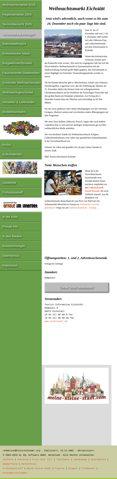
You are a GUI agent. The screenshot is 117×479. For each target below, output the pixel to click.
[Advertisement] (77, 231)
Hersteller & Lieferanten (19, 102)
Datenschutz (11, 255)
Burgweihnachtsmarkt (17, 63)
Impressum (10, 265)
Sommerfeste (10, 464)
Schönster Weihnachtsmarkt (22, 82)
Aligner (73, 468)
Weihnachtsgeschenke (18, 92)
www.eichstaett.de (56, 321)
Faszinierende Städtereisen (21, 73)
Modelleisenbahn (14, 112)
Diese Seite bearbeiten (77, 287)
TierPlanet (63, 459)
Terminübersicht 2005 (17, 24)
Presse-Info (10, 226)
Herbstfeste (28, 464)
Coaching (23, 459)
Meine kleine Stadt (39, 468)
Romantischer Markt (16, 53)
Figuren (59, 468)
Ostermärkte (98, 459)
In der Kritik (10, 217)
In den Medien (12, 236)
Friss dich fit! (42, 459)
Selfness (8, 459)
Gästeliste (9, 182)
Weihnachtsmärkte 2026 (19, 5)
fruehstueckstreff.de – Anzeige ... (83, 207)
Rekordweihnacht (14, 44)
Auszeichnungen (14, 246)
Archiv (7, 144)
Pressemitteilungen (15, 473)
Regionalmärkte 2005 (17, 14)
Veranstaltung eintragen (19, 34)
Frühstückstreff (13, 192)
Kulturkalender (12, 154)
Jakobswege (80, 459)
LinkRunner (88, 468)
